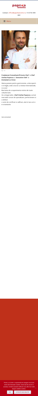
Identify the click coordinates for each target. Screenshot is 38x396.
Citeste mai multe (22, 392)
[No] (35, 388)
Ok (10, 392)
